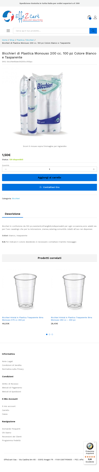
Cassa (4, 414)
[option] (25, 299)
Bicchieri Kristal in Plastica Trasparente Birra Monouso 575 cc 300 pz (22, 318)
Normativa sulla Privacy (13, 369)
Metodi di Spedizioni (11, 391)
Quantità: (5, 165)
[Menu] (94, 443)
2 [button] (49, 334)
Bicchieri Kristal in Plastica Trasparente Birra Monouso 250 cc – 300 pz (71, 318)
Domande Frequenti (11, 429)
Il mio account (8, 406)
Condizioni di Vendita (11, 365)
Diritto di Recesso (10, 384)
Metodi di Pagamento (12, 388)
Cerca (93, 31)
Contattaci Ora (49, 187)
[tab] (12, 215)
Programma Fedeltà (11, 440)
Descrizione (12, 213)
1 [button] (46, 334)
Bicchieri (16, 198)
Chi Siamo (6, 433)
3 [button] (52, 334)
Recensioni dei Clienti (12, 436)
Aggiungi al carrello (49, 177)
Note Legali (7, 361)
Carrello (5, 410)
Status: (5, 159)
